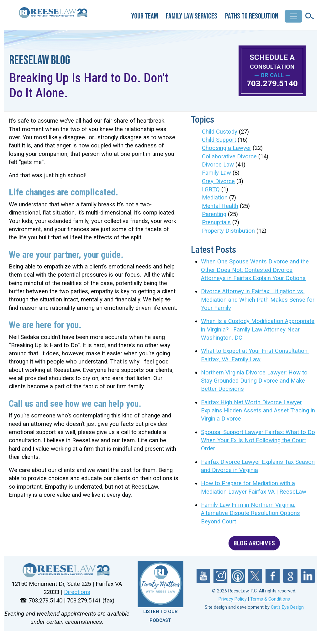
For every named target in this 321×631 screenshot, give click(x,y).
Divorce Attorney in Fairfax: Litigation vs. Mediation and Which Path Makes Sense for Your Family (257, 299)
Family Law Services (191, 16)
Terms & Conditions (270, 599)
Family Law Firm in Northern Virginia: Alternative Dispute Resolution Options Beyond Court (250, 513)
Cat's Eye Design (287, 607)
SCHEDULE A (272, 61)
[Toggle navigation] (293, 16)
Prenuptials (216, 222)
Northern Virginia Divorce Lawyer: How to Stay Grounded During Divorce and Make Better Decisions (254, 381)
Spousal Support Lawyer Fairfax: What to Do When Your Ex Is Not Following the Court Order (258, 440)
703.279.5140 (272, 83)
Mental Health (220, 206)
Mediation (215, 197)
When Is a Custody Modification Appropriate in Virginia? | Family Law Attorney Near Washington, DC (257, 329)
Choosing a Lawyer (226, 148)
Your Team (144, 16)
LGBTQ (211, 189)
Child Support (219, 139)
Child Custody (219, 131)
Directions (77, 592)
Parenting (214, 214)
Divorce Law (218, 164)
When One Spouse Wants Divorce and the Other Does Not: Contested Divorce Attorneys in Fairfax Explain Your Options (255, 270)
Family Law (216, 172)
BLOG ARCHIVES (254, 543)
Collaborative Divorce (229, 156)
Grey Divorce (218, 181)
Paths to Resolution (251, 16)
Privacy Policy (232, 599)
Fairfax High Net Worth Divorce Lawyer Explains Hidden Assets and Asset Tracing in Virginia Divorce (258, 410)
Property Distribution (228, 230)
